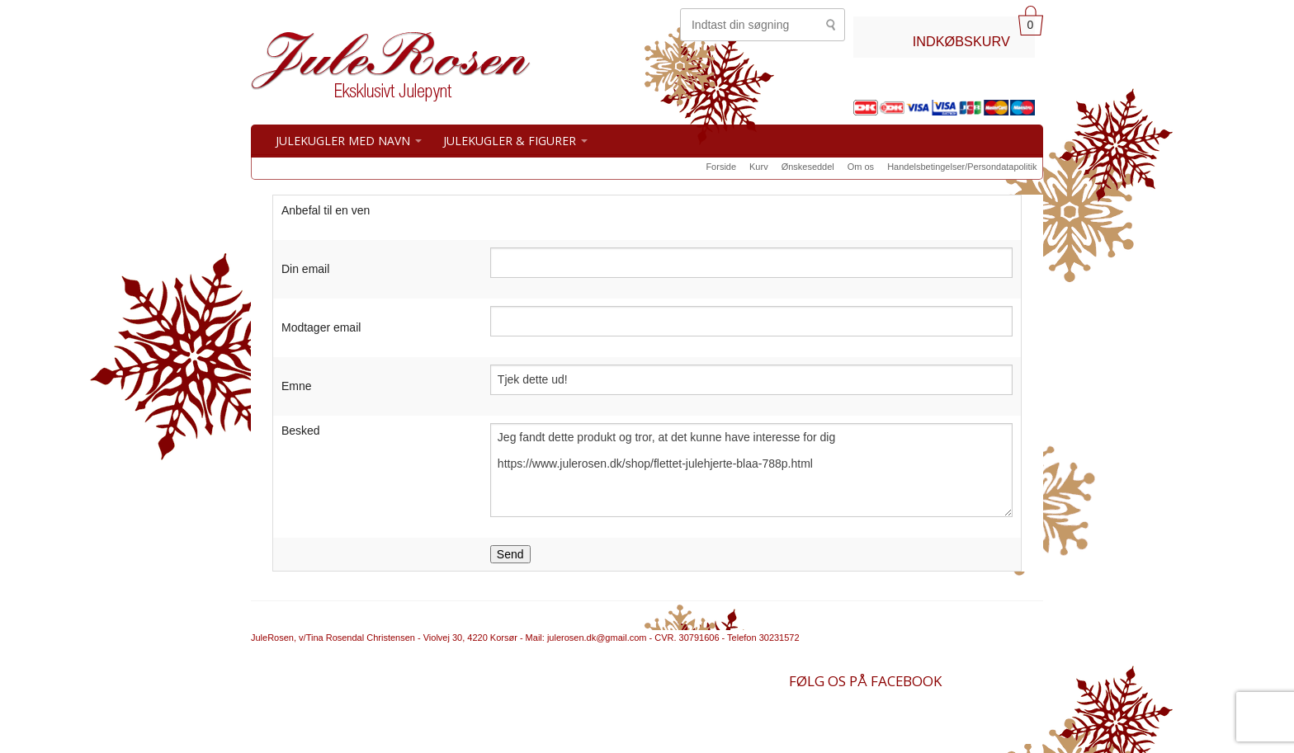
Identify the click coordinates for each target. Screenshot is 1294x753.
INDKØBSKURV (961, 41)
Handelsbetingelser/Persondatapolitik (962, 167)
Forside (721, 167)
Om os (861, 167)
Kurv (758, 167)
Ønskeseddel (808, 167)
